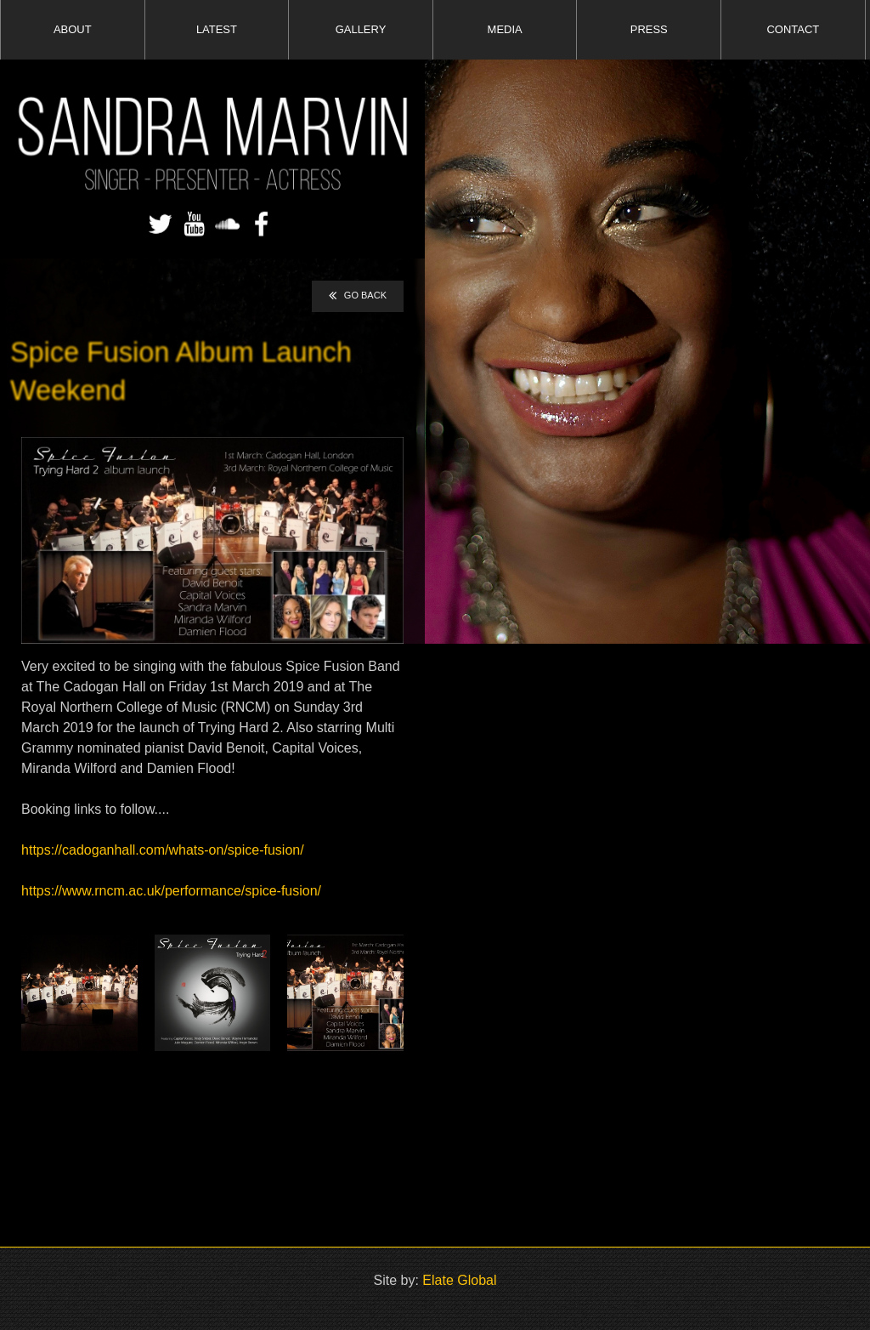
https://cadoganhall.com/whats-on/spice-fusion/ (162, 850)
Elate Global (459, 1280)
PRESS (649, 29)
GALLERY (361, 29)
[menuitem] (72, 30)
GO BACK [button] (358, 296)
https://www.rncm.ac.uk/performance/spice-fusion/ (171, 891)
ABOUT (73, 29)
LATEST (216, 29)
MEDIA (505, 29)
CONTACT (793, 29)
